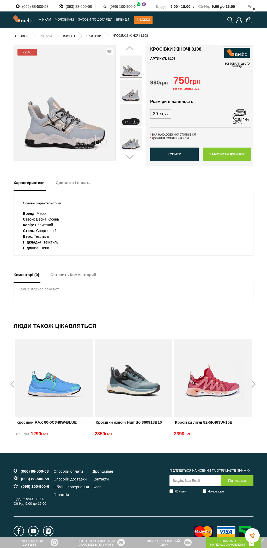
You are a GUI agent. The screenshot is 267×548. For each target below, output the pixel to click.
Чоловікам (216, 491)
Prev (126, 103)
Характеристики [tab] (29, 182)
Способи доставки (70, 479)
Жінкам (180, 491)
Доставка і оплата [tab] (73, 182)
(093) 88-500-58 (79, 6)
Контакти (101, 479)
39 (160, 113)
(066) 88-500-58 (35, 6)
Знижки (143, 20)
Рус (250, 6)
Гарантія (61, 495)
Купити (174, 154)
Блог (97, 487)
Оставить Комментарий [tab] (73, 274)
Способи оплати (68, 471)
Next (135, 103)
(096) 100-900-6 (128, 6)
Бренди (122, 19)
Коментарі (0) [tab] (26, 274)
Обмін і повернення (71, 487)
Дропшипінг (103, 471)
